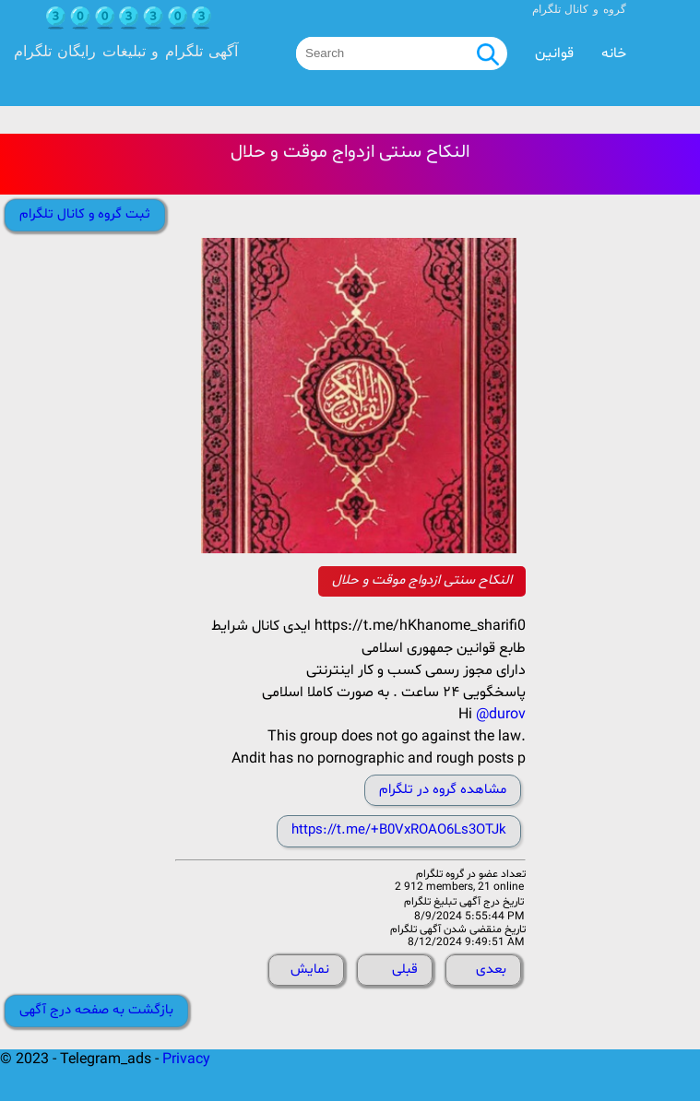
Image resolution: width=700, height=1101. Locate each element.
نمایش (310, 969)
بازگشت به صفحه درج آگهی (96, 1010)
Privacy (186, 1059)
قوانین (554, 53)
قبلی (405, 969)
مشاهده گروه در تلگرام (442, 789)
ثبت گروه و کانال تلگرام (84, 214)
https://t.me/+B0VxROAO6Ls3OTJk (398, 830)
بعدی (491, 969)
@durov (501, 714)
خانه (613, 53)
